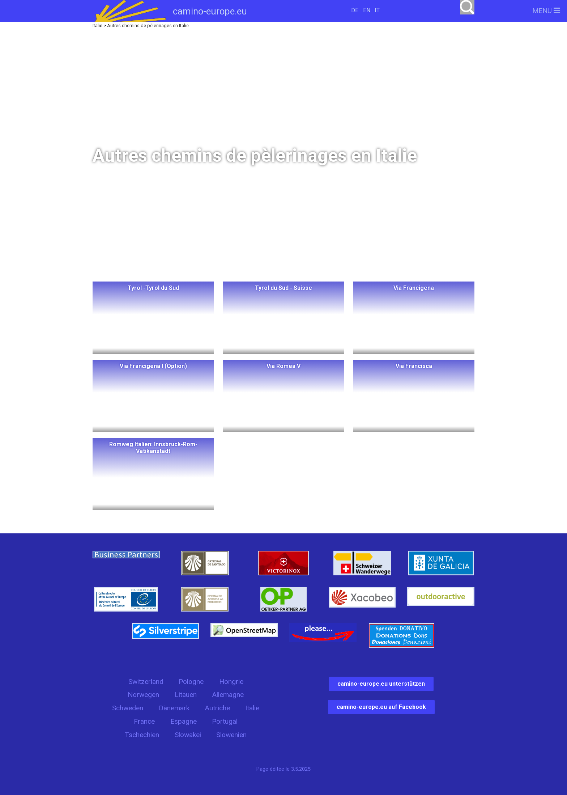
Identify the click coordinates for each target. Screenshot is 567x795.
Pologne (191, 681)
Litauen (186, 694)
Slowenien (231, 735)
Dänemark (174, 708)
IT (377, 10)
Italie (252, 708)
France (144, 721)
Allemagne (228, 694)
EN (366, 10)
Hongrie (231, 681)
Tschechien (142, 735)
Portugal (225, 721)
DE (354, 10)
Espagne (183, 721)
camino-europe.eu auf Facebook (381, 706)
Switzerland (145, 681)
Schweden (127, 708)
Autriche (217, 708)
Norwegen (143, 694)
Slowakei (188, 735)
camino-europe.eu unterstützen (381, 683)
